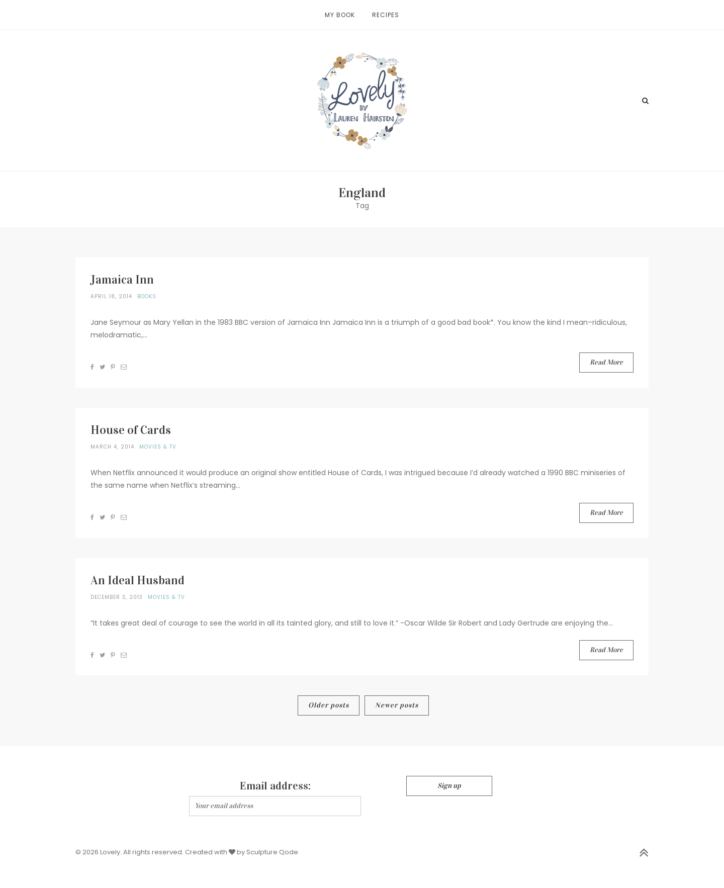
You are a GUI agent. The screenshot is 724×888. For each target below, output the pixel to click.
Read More (606, 362)
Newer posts (396, 705)
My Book (340, 15)
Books (146, 296)
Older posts (328, 705)
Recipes (385, 15)
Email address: (275, 785)
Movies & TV (157, 447)
